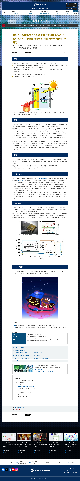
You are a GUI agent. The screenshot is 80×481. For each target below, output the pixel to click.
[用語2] (14, 328)
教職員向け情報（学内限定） (72, 472)
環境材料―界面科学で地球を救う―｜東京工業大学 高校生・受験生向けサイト (34, 358)
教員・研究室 (44, 12)
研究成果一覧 (18, 361)
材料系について (16, 12)
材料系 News (18, 25)
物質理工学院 (37, 369)
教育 (30, 12)
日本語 (75, 11)
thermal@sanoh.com (27, 395)
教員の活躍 (21, 407)
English (75, 13)
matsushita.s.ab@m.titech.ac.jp (26, 386)
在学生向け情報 (69, 470)
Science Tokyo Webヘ (70, 468)
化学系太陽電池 (42, 178)
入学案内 (67, 12)
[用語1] (14, 325)
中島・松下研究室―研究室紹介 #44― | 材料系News (27, 355)
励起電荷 (20, 180)
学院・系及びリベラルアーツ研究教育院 (43, 371)
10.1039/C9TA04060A (32, 342)
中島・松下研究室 (19, 347)
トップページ (4, 12)
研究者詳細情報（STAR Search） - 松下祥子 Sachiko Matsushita (31, 353)
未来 (57, 12)
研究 (16, 407)
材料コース (17, 410)
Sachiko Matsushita (20, 350)
